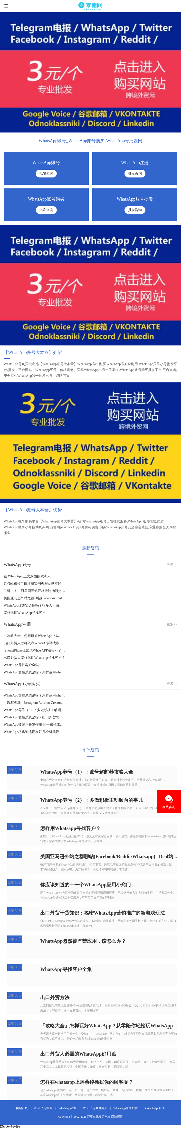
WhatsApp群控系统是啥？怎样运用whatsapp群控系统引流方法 (35, 672)
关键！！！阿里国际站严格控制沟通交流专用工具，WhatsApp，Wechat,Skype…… (35, 591)
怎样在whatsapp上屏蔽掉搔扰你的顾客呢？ (86, 1082)
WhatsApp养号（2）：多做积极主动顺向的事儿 (35, 710)
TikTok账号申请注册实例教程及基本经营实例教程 (35, 583)
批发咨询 (46, 173)
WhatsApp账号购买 (95, 1108)
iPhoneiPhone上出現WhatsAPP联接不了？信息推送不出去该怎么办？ (35, 650)
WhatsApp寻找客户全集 (21, 665)
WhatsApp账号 (43, 1108)
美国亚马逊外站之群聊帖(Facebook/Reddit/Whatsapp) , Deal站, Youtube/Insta (35, 598)
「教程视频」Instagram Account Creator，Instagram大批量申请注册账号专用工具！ (35, 703)
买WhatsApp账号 (154, 1108)
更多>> (172, 564)
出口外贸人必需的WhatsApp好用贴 (78, 1054)
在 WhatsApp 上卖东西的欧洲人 (27, 576)
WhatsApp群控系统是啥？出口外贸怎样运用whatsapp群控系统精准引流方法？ (35, 717)
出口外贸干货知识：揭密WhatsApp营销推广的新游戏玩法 (102, 913)
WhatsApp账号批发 (125, 1108)
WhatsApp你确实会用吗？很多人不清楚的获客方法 (35, 605)
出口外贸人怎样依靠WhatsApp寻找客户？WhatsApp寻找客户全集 (35, 643)
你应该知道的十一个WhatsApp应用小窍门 (85, 884)
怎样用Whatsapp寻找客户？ (70, 828)
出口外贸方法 (54, 997)
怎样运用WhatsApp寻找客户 (25, 613)
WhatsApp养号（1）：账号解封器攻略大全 (86, 772)
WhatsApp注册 (67, 1108)
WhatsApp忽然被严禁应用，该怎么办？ (83, 941)
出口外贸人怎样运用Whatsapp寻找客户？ (34, 658)
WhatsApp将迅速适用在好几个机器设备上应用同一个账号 (35, 732)
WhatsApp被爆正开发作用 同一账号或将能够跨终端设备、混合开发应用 (35, 724)
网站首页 (22, 1108)
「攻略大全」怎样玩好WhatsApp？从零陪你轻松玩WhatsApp (35, 636)
